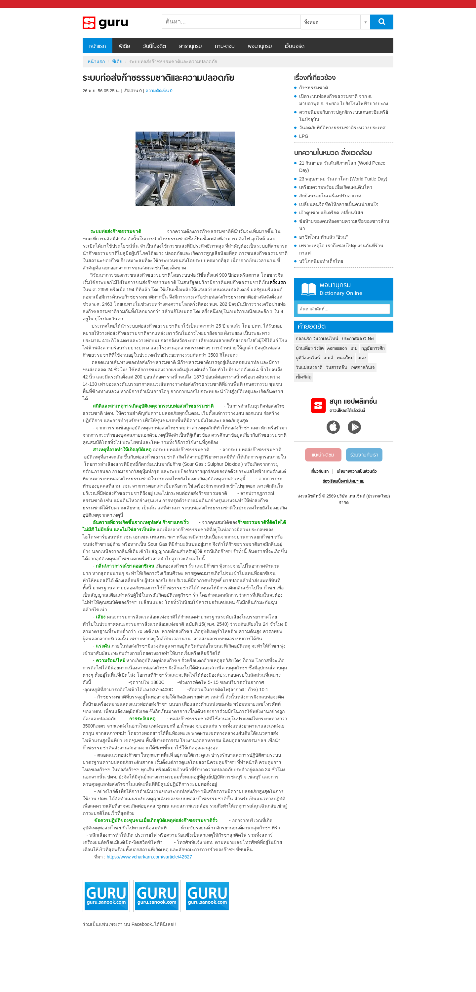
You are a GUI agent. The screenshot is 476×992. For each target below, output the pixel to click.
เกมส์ (328, 357)
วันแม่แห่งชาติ (309, 367)
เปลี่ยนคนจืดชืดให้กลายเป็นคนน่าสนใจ (338, 204)
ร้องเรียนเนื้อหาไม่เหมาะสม (343, 481)
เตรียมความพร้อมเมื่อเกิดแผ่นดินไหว (335, 187)
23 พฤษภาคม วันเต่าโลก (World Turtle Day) (343, 178)
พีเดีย (124, 46)
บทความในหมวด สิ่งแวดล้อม (333, 153)
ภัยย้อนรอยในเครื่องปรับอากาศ (330, 195)
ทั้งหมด (311, 22)
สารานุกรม (190, 46)
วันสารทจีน (336, 367)
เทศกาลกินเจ (363, 367)
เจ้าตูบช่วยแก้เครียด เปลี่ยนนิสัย (331, 212)
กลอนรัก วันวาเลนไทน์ (317, 338)
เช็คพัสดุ (303, 377)
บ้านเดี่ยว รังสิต (310, 348)
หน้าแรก (97, 46)
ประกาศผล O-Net (358, 338)
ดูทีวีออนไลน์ (308, 357)
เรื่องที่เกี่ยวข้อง (315, 78)
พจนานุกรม (260, 46)
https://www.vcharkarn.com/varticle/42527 (149, 856)
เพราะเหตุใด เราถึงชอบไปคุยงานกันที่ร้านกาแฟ (341, 249)
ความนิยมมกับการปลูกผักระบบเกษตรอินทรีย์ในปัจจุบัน (343, 115)
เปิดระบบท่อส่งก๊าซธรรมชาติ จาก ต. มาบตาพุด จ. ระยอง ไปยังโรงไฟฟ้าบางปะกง (343, 100)
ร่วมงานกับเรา (364, 455)
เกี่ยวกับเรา (320, 471)
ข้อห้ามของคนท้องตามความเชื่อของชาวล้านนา (344, 224)
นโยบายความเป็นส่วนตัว (357, 471)
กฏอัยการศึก (373, 348)
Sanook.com (19, 4)
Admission (337, 348)
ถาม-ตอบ (225, 46)
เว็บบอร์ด (294, 46)
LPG (303, 136)
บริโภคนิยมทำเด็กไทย (321, 261)
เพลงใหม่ (345, 357)
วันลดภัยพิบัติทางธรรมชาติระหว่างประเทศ (342, 127)
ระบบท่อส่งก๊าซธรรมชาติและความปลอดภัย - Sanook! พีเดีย (117, 23)
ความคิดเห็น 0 (159, 90)
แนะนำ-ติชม (323, 455)
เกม (354, 348)
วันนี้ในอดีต (154, 46)
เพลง (361, 357)
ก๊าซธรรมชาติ (313, 87)
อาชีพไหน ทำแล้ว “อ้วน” (323, 237)
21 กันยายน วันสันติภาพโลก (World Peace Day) (342, 166)
